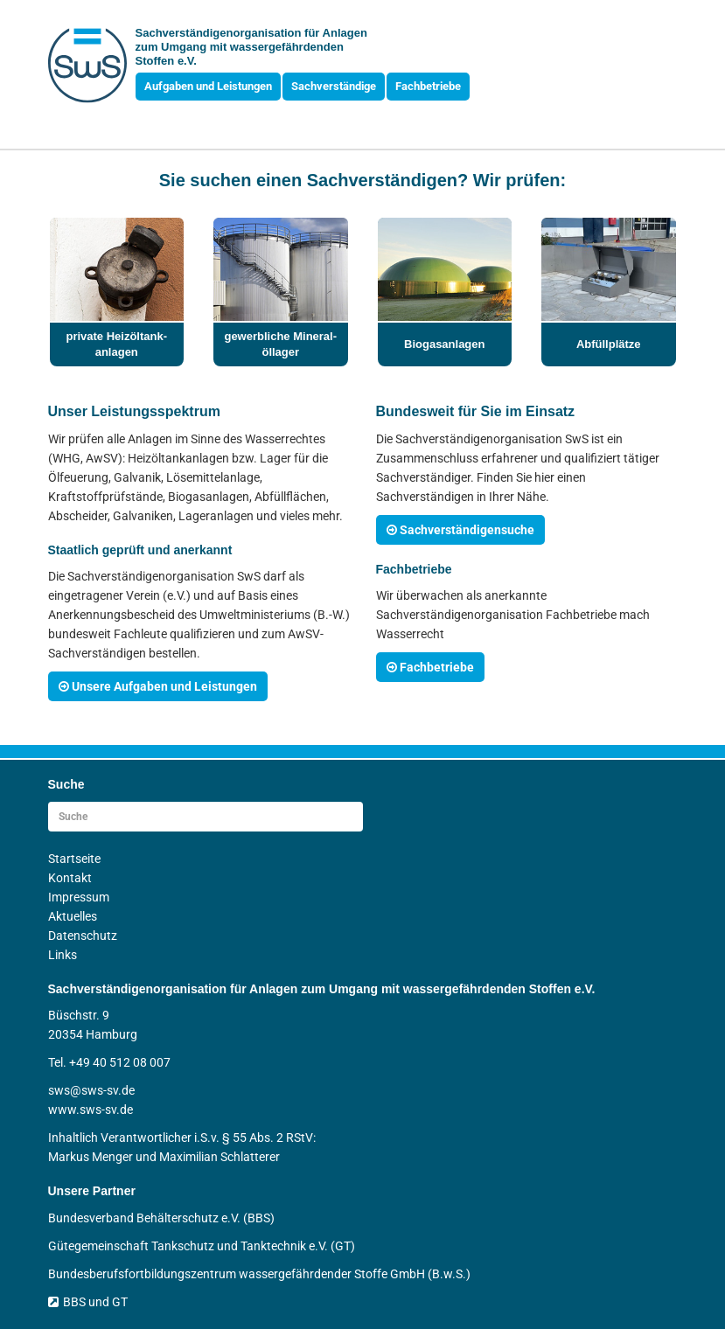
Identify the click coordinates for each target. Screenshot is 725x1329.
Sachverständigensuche (460, 530)
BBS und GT (88, 1302)
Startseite (74, 859)
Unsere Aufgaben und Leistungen (158, 686)
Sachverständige (333, 86)
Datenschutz (82, 936)
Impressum (78, 897)
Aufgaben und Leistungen (208, 86)
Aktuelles (72, 916)
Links (62, 955)
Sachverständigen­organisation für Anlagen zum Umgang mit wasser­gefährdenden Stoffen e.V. (251, 46)
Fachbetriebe (428, 86)
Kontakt (70, 878)
